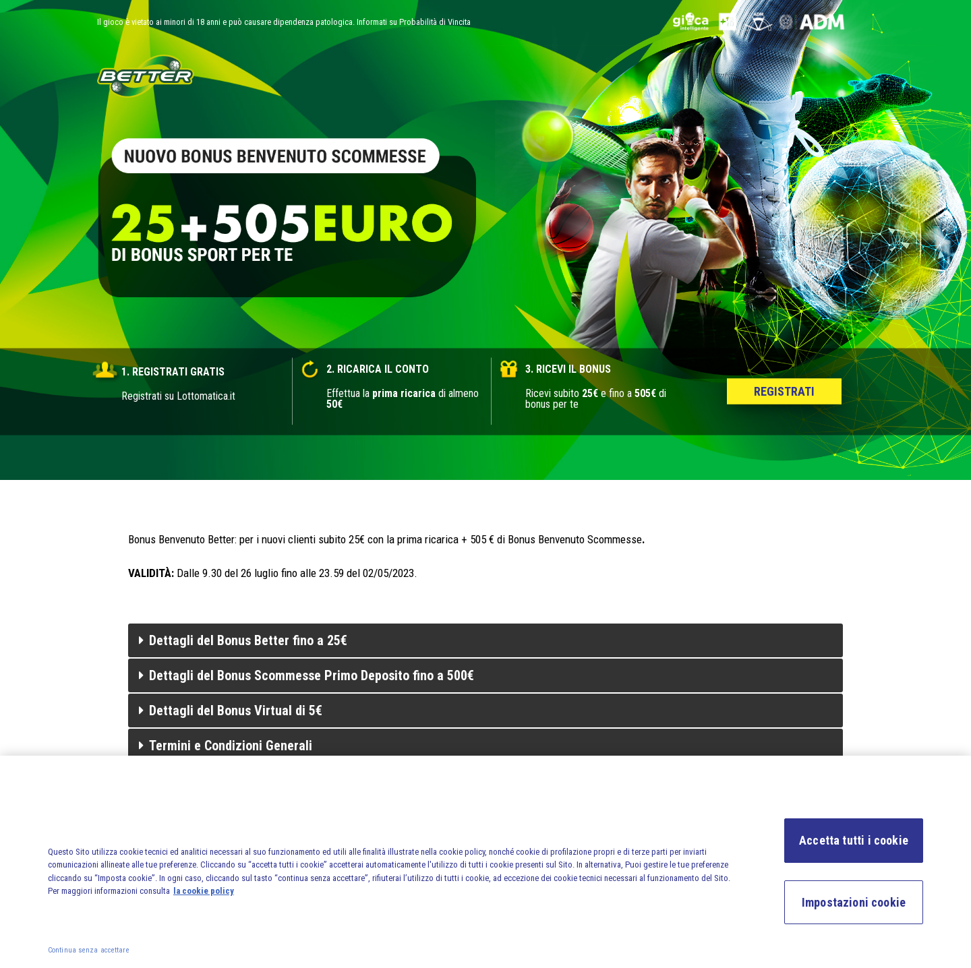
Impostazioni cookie (854, 907)
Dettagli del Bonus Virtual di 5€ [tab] (230, 710)
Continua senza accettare (88, 954)
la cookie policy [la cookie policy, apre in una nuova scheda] (203, 895)
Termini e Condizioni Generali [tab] (225, 745)
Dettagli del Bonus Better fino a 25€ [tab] (243, 640)
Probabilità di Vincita (435, 22)
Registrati (784, 391)
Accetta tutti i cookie (853, 845)
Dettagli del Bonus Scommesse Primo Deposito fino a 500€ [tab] (306, 675)
